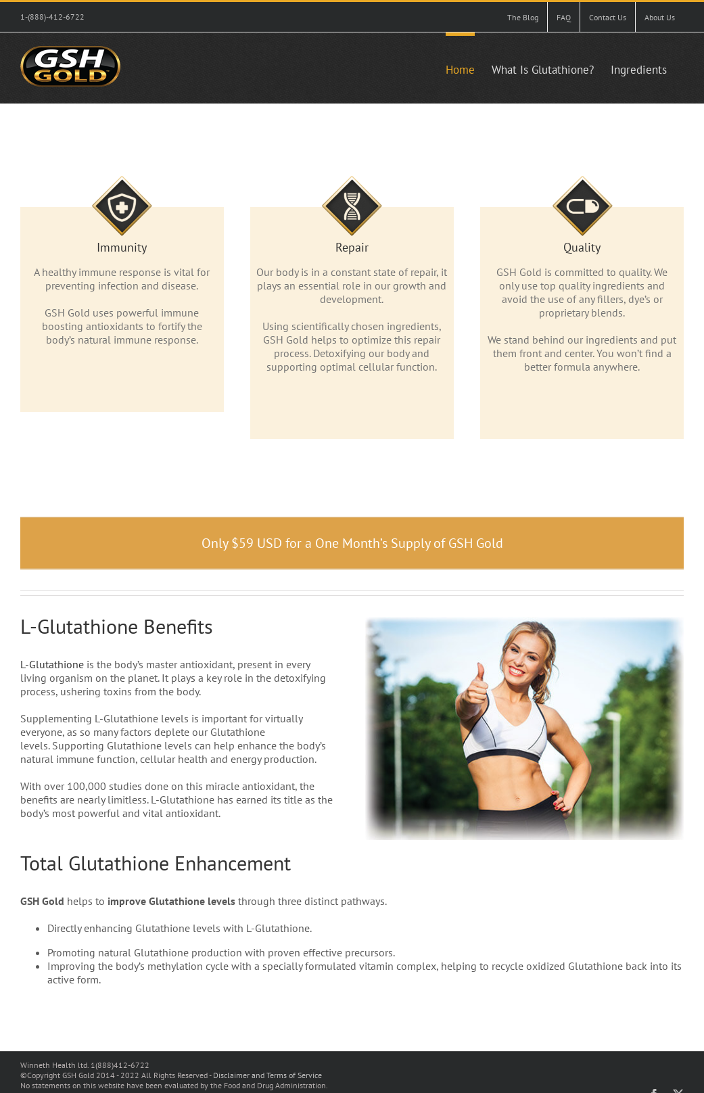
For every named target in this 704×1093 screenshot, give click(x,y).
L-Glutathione (52, 664)
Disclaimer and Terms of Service (267, 1075)
